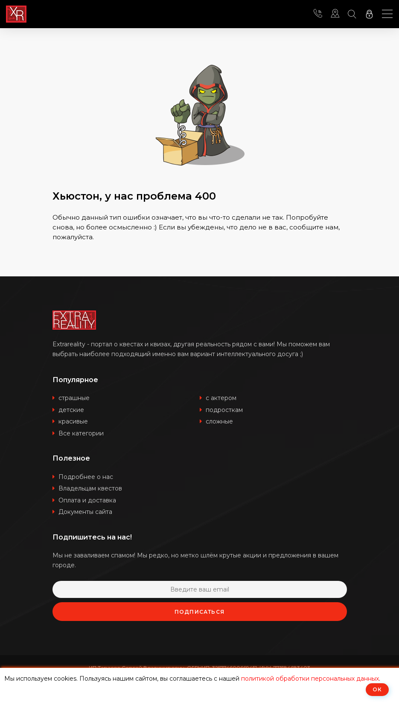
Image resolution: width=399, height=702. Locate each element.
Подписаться (199, 612)
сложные (219, 421)
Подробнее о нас (85, 477)
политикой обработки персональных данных (310, 678)
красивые (73, 421)
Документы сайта (85, 512)
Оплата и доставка (87, 500)
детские (71, 410)
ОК (377, 689)
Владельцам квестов (90, 488)
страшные (74, 398)
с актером (221, 398)
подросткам (224, 410)
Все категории (81, 433)
